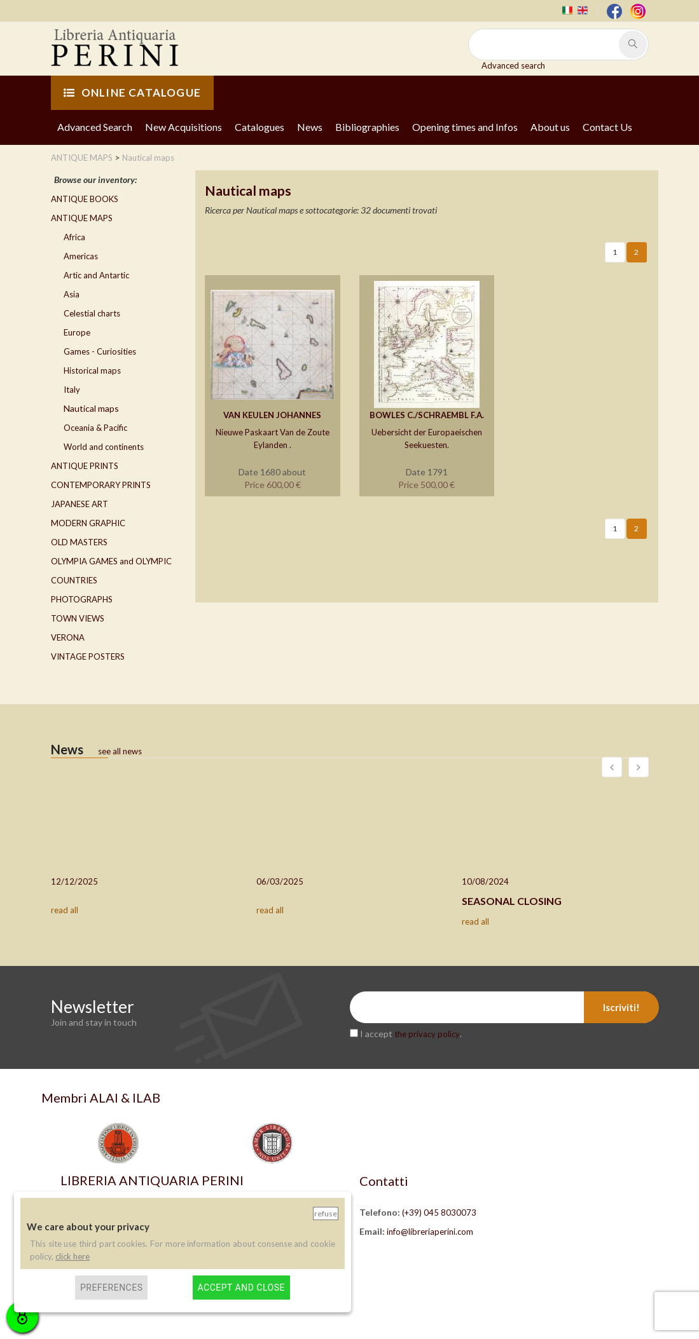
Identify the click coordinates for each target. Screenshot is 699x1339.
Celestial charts (92, 313)
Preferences (111, 1287)
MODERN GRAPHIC (88, 523)
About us (550, 127)
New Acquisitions (183, 127)
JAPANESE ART (79, 504)
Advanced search (513, 65)
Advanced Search (94, 127)
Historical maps (92, 370)
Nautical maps (91, 408)
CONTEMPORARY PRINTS (101, 485)
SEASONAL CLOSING (512, 901)
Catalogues (259, 127)
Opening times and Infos (465, 127)
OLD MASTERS (79, 542)
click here (72, 1256)
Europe (77, 332)
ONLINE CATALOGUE (132, 92)
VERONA (68, 637)
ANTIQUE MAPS (82, 218)
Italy (72, 389)
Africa (74, 237)
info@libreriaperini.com (430, 1232)
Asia (72, 294)
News (309, 127)
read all (64, 910)
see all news (120, 751)
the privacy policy (427, 1034)
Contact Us (607, 127)
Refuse (325, 1213)
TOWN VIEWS (77, 618)
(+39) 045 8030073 (439, 1212)
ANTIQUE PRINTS (84, 466)
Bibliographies (367, 127)
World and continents (104, 447)
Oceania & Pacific (95, 428)
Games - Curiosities (100, 351)
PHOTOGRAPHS (82, 599)
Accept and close (241, 1287)
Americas (81, 256)
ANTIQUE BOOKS (84, 199)
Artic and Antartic (96, 275)
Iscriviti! (621, 1007)
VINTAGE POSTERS (88, 656)
